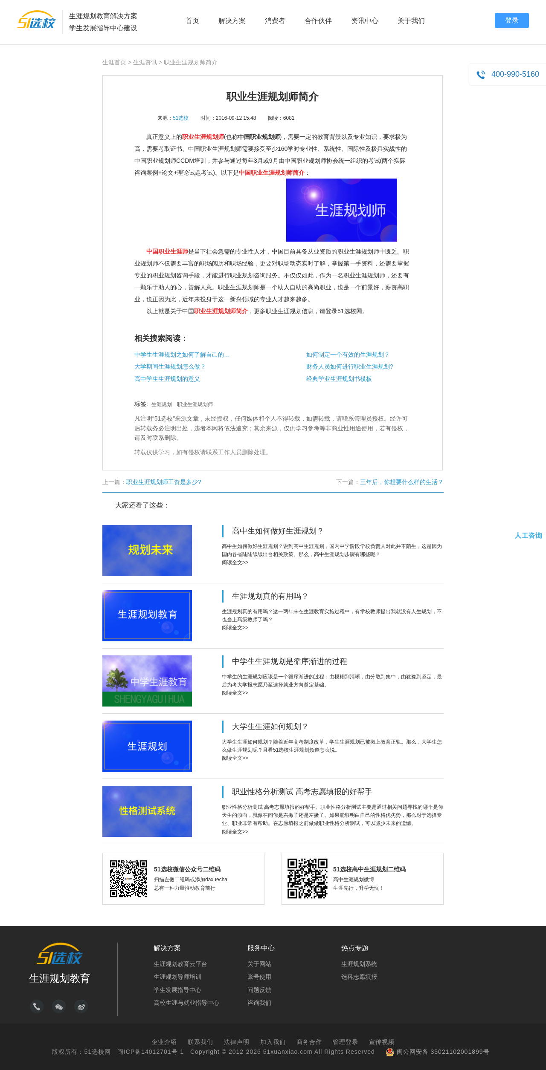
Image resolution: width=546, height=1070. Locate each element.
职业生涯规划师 (195, 404)
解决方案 (232, 20)
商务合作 (309, 1041)
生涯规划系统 (359, 963)
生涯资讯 (145, 62)
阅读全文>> (235, 562)
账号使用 (259, 976)
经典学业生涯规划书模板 (339, 378)
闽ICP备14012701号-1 (150, 1051)
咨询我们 (259, 1002)
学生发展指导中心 (177, 989)
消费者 (275, 20)
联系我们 (200, 1041)
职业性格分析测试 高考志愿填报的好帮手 (302, 791)
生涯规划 (161, 404)
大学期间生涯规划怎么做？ (170, 366)
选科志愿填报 (359, 976)
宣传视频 (382, 1041)
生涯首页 (114, 62)
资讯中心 (364, 20)
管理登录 (345, 1041)
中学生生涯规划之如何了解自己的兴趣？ (183, 354)
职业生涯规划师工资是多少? (163, 482)
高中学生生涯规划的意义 (167, 378)
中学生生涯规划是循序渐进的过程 (289, 661)
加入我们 (273, 1041)
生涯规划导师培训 (177, 976)
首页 (192, 20)
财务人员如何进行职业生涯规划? (349, 366)
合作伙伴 (318, 20)
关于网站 (259, 963)
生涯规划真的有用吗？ (270, 596)
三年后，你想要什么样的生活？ (402, 482)
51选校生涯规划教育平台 (36, 19)
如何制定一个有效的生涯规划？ (348, 354)
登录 (512, 20)
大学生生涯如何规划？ (270, 726)
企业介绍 (164, 1041)
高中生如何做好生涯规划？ (278, 531)
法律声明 (237, 1041)
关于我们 (411, 20)
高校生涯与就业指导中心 (186, 1002)
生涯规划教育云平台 (180, 963)
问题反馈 (259, 989)
